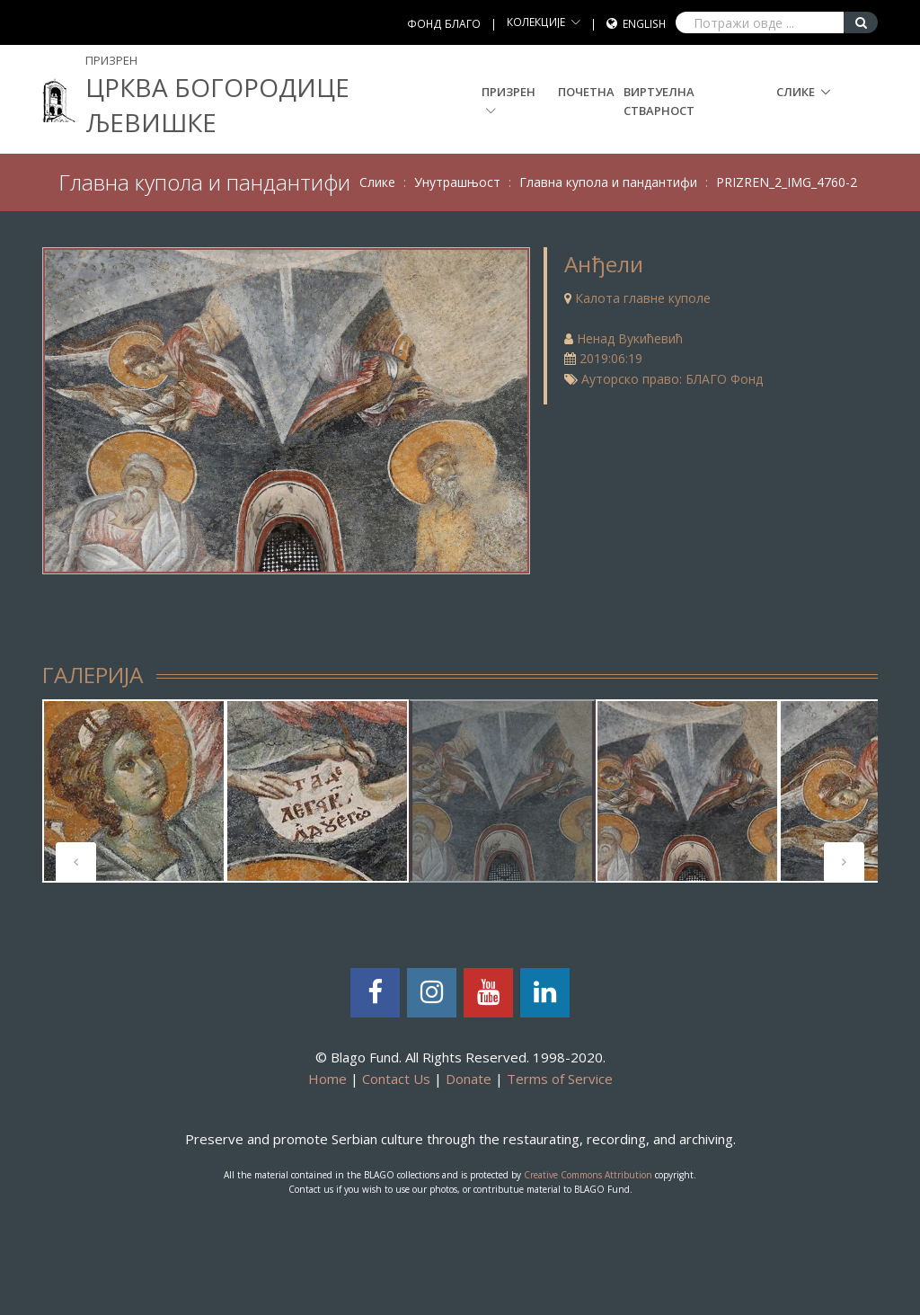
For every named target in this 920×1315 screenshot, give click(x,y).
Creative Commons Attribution (588, 1174)
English (644, 23)
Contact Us (396, 1079)
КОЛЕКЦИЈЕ (536, 22)
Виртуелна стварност (659, 101)
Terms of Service (560, 1079)
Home (327, 1079)
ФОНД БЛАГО (444, 23)
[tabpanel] (134, 791)
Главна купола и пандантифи (608, 182)
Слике (795, 92)
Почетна (586, 92)
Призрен (508, 100)
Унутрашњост (457, 182)
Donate (468, 1079)
